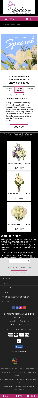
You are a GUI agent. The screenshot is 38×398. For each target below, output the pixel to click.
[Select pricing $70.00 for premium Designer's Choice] (29, 89)
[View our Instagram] (20, 309)
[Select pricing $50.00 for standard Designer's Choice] (8, 89)
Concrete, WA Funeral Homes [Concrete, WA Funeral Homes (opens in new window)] (12, 369)
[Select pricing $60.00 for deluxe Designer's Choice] (19, 89)
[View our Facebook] (13, 309)
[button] (19, 347)
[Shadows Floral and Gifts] (19, 13)
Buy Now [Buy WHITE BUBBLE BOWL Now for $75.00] (19, 229)
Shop (9, 19)
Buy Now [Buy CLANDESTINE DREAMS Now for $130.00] (19, 168)
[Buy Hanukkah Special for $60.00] (19, 126)
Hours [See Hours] (32, 396)
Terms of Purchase (25, 386)
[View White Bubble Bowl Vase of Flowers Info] (19, 213)
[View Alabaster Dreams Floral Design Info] (19, 182)
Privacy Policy (10, 386)
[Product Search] (19, 261)
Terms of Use (19, 390)
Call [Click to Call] (6, 396)
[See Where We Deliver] (19, 273)
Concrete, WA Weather (9, 379)
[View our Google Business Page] (17, 309)
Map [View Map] (19, 396)
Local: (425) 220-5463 (19, 324)
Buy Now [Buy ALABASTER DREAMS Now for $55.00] (19, 198)
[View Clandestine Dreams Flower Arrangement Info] (19, 152)
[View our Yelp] (24, 309)
